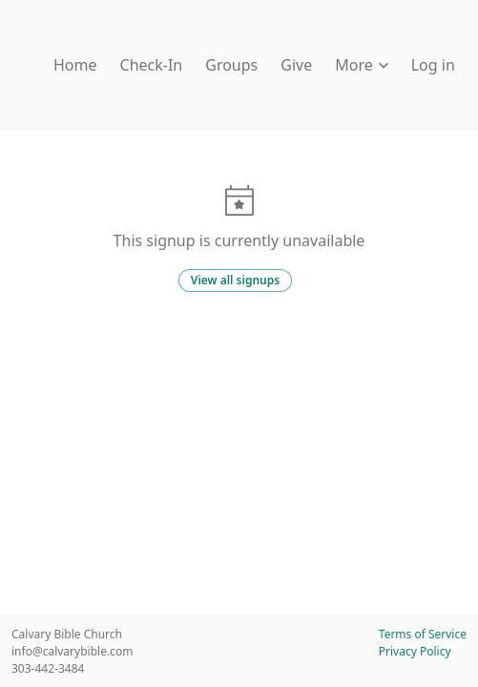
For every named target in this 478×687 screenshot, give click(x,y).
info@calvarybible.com (72, 651)
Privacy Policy (415, 651)
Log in (433, 64)
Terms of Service (423, 634)
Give (296, 64)
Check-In (151, 64)
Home (75, 64)
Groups (231, 64)
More (361, 64)
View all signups (235, 280)
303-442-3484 (47, 668)
